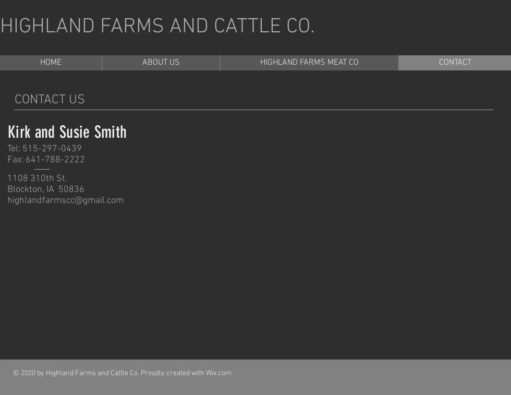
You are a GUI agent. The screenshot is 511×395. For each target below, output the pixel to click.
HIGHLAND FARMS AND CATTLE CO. (157, 27)
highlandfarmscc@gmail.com (65, 200)
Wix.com (219, 373)
